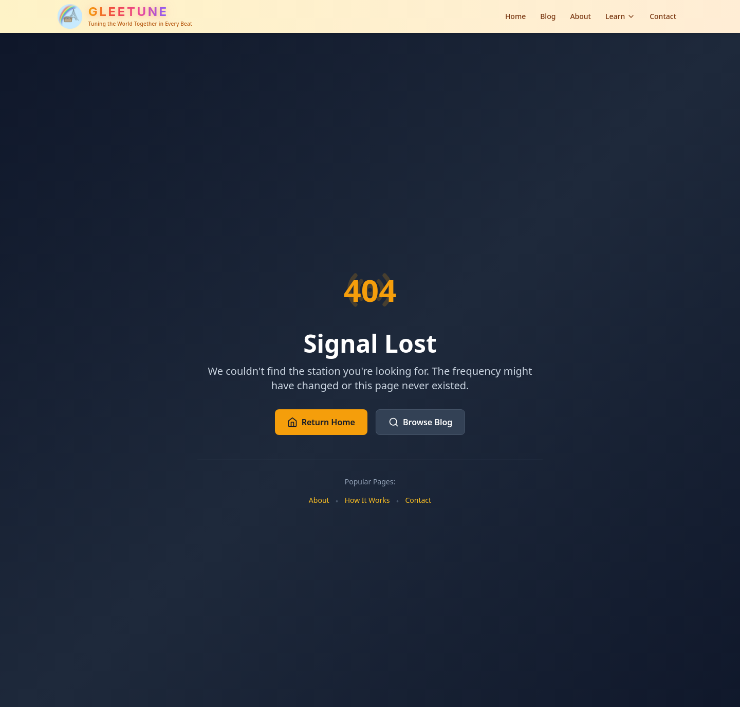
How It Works (367, 500)
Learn (620, 16)
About (580, 16)
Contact (663, 16)
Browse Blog (420, 422)
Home (515, 16)
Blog (548, 16)
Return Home (321, 422)
